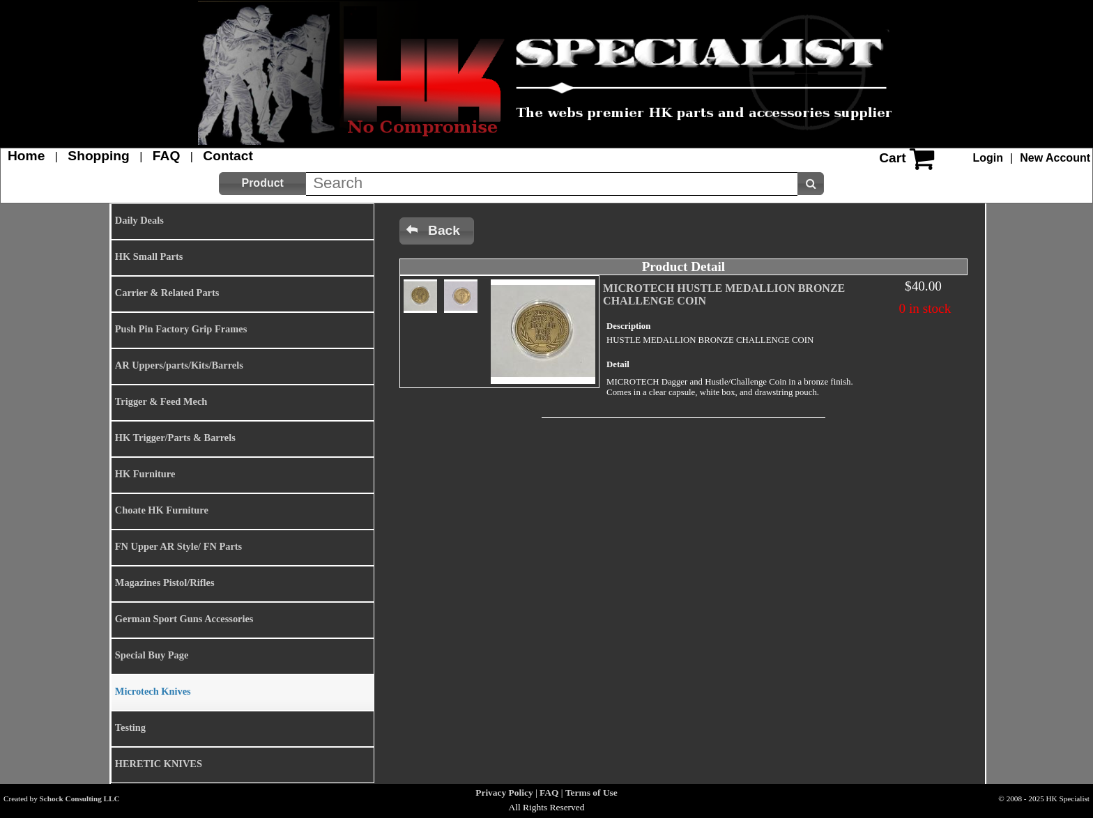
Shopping (98, 155)
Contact (227, 155)
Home (26, 155)
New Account (1055, 158)
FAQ (166, 155)
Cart (892, 158)
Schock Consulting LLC (80, 798)
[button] (262, 183)
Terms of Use (591, 792)
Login (988, 158)
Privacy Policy (504, 792)
